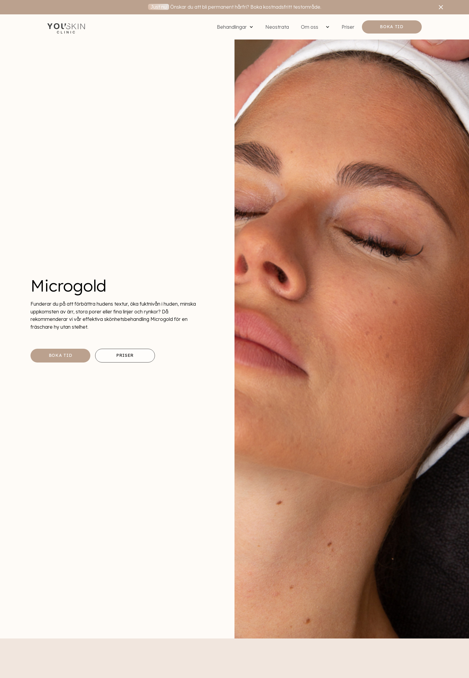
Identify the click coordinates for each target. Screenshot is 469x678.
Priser (348, 27)
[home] (66, 27)
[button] (235, 27)
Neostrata (277, 27)
